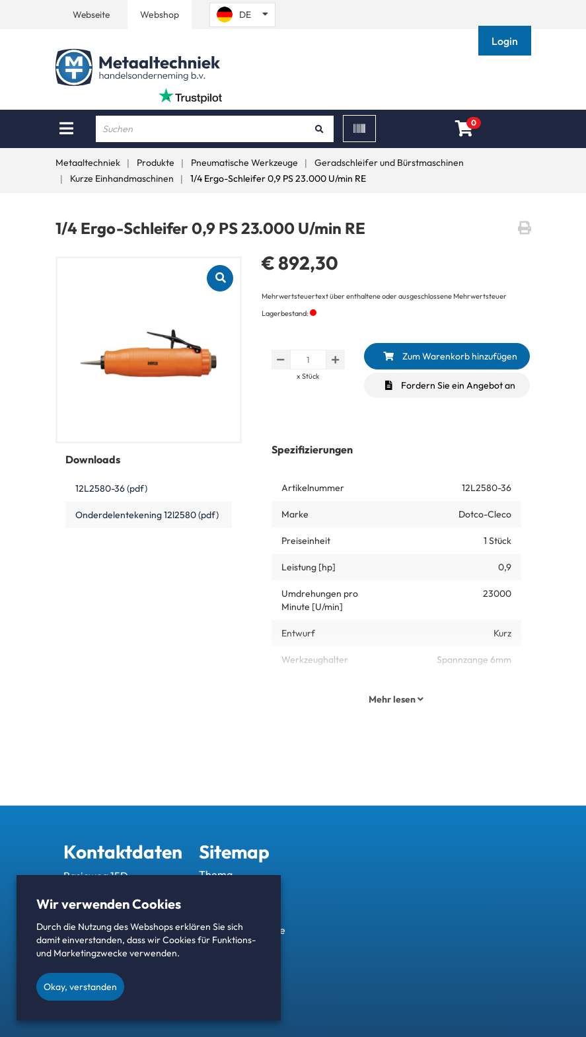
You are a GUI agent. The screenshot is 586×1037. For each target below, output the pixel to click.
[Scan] (359, 128)
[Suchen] (319, 129)
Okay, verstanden (80, 987)
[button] (506, 41)
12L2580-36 (111, 488)
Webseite (91, 14)
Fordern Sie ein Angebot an (450, 385)
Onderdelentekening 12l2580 (147, 515)
